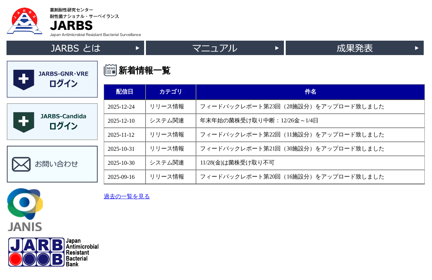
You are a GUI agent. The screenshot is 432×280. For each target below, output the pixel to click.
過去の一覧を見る (127, 196)
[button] (52, 79)
